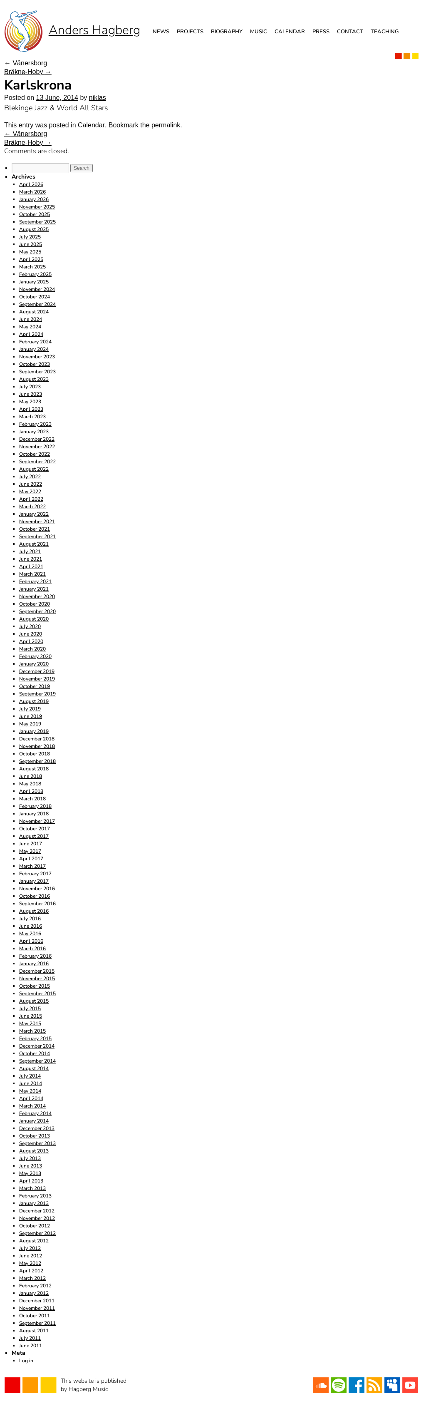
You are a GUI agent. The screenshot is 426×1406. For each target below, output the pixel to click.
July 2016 (30, 918)
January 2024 (34, 349)
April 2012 (31, 1270)
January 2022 (34, 514)
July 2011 (30, 1338)
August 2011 (34, 1330)
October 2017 (34, 828)
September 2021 (37, 536)
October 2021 (34, 529)
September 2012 (37, 1233)
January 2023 (34, 431)
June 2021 (30, 559)
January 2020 (34, 664)
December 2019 (36, 671)
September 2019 (37, 694)
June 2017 (30, 843)
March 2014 (32, 1106)
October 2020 (34, 604)
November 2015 (37, 978)
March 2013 (32, 1188)
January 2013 (34, 1203)
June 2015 (30, 1016)
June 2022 (30, 484)
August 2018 (34, 768)
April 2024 (31, 334)
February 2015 (35, 1038)
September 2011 (37, 1323)
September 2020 (37, 611)
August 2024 (34, 311)
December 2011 (36, 1300)
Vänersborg (25, 63)
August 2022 (34, 469)
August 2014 (34, 1068)
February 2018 (35, 806)
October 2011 (34, 1315)
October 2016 (34, 896)
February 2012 (35, 1285)
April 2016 (31, 941)
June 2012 (30, 1255)
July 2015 (30, 1008)
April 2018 (31, 791)
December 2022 (36, 439)
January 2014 (34, 1121)
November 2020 (37, 596)
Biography (227, 31)
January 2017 (34, 881)
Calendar (290, 31)
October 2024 (34, 296)
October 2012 (34, 1225)
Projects (190, 31)
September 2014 (37, 1061)
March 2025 (32, 266)
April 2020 (31, 641)
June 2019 (30, 716)
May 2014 (30, 1091)
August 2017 (34, 836)
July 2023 (30, 386)
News (161, 31)
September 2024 (37, 304)
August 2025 (34, 229)
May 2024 (30, 326)
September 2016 (37, 903)
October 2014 (34, 1053)
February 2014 (35, 1113)
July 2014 (30, 1076)
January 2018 (34, 813)
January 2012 (34, 1293)
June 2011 (30, 1345)
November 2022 (37, 446)
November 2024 (37, 289)
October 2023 (34, 364)
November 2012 (37, 1218)
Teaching (385, 31)
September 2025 (37, 222)
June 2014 (30, 1083)
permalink (165, 125)
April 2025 (31, 259)
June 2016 (30, 926)
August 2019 (34, 701)
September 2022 (37, 461)
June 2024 (30, 319)
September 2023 (37, 371)
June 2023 (30, 394)
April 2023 (31, 409)
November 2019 (37, 679)
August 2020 (34, 619)
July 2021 (30, 551)
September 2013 (37, 1143)
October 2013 (34, 1136)
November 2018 (37, 746)
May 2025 (30, 251)
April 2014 (31, 1098)
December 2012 (36, 1210)
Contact (350, 31)
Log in (26, 1360)
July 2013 (30, 1158)
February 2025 (35, 274)
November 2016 (37, 888)
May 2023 (30, 401)
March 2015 (32, 1031)
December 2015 (36, 971)
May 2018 (30, 783)
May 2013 (30, 1173)
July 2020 (30, 626)
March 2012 (32, 1278)
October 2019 (34, 686)
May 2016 (30, 933)
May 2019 (30, 723)
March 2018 (32, 798)
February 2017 (35, 873)
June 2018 (30, 776)
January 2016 (34, 963)
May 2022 (30, 491)
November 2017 (37, 821)
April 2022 (31, 499)
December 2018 (36, 738)
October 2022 (34, 454)
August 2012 (34, 1240)
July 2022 (30, 476)
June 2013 (30, 1166)
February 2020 (35, 656)
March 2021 (32, 574)
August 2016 (34, 911)
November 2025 (37, 207)
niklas (97, 97)
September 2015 (37, 993)
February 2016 (35, 956)
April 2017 (31, 858)
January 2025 (34, 281)
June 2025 (30, 244)
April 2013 (31, 1180)
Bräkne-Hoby (28, 71)
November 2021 (37, 521)
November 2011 (37, 1308)
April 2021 (31, 566)
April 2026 (31, 184)
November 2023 (37, 356)
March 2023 (32, 416)
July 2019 (30, 708)
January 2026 (34, 199)
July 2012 (30, 1248)
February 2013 (35, 1195)
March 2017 (32, 866)
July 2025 (30, 237)
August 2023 (34, 379)
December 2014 (36, 1046)
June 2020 (30, 634)
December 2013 (36, 1128)
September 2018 (37, 761)
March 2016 (32, 948)
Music (258, 31)
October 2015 (34, 986)
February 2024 (35, 341)
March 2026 (32, 192)
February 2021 (35, 581)
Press (320, 31)
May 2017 (30, 851)
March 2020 (32, 649)
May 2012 (30, 1263)
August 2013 (34, 1151)
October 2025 (34, 214)
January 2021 (34, 589)
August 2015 (34, 1001)
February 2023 (35, 424)
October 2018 (34, 753)
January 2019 (34, 731)
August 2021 (34, 544)
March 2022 (32, 506)
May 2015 (30, 1023)
